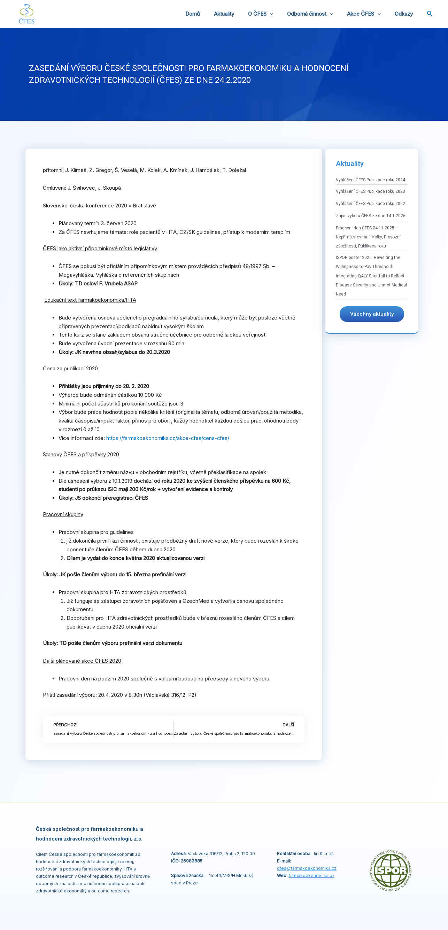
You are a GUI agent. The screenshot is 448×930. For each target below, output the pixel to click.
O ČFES (272, 14)
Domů (211, 13)
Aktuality (240, 13)
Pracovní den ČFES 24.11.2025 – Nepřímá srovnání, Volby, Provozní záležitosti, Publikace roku (368, 237)
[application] (282, 14)
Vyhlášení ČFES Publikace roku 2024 (370, 180)
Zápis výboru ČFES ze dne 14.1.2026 (370, 215)
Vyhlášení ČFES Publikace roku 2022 (370, 203)
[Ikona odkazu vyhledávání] (430, 14)
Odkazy (405, 13)
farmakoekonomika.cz (311, 875)
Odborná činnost (319, 14)
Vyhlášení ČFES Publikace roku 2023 (370, 191)
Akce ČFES (369, 14)
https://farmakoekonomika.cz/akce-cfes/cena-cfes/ (169, 438)
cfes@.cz (307, 868)
